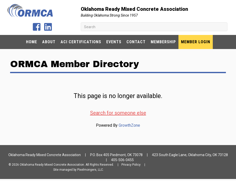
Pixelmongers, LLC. (90, 169)
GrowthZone (129, 125)
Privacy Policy (131, 164)
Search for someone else (118, 113)
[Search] (154, 26)
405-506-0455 (122, 160)
